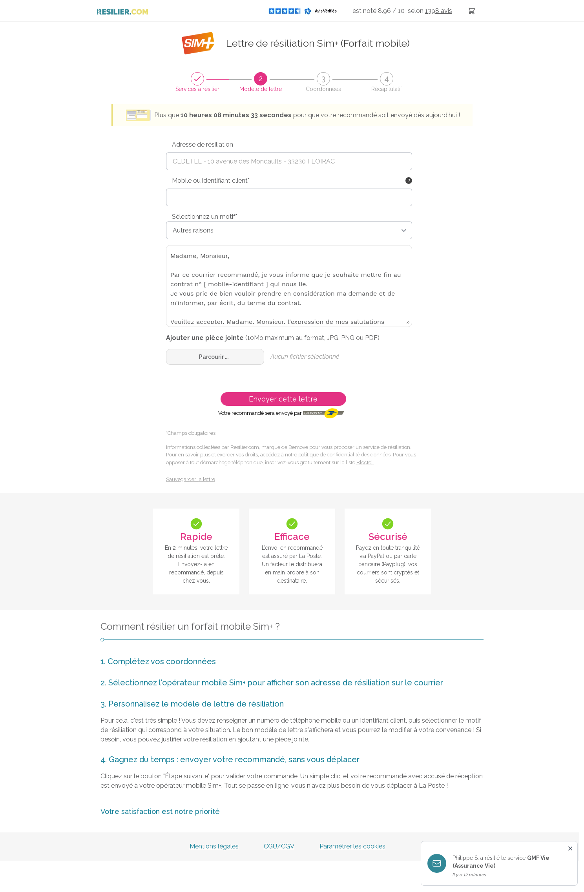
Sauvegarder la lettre (190, 479)
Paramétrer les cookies (352, 846)
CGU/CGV (279, 846)
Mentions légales (214, 846)
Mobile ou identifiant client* (211, 180)
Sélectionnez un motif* (204, 216)
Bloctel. (365, 462)
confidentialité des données (359, 455)
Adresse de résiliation (202, 144)
